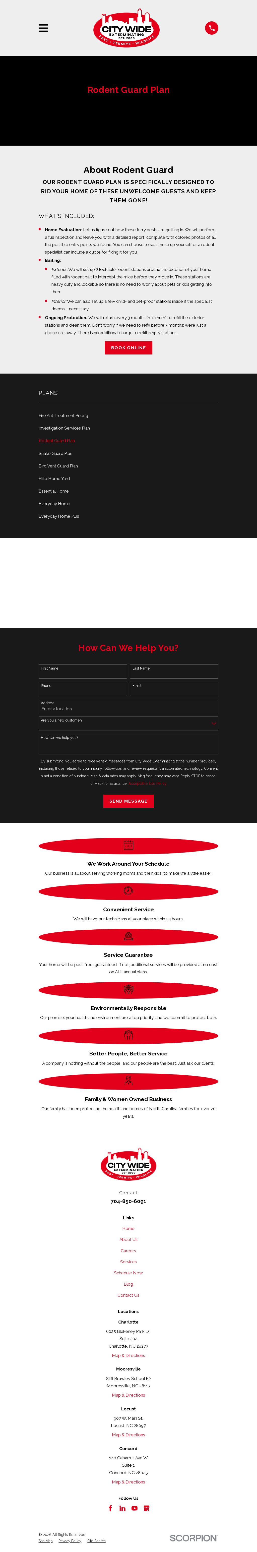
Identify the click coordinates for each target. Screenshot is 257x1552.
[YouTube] (135, 1508)
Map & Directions (128, 1355)
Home (128, 1228)
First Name (49, 668)
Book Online (128, 347)
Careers (128, 1250)
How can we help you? (59, 738)
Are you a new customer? (62, 720)
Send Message (128, 801)
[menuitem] (129, 415)
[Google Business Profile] (147, 1508)
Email (137, 686)
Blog (128, 1284)
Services (128, 1261)
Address (47, 703)
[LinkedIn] (122, 1508)
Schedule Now (128, 1272)
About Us (128, 1239)
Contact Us (128, 1295)
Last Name (141, 668)
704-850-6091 (128, 1201)
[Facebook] (110, 1508)
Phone (46, 686)
